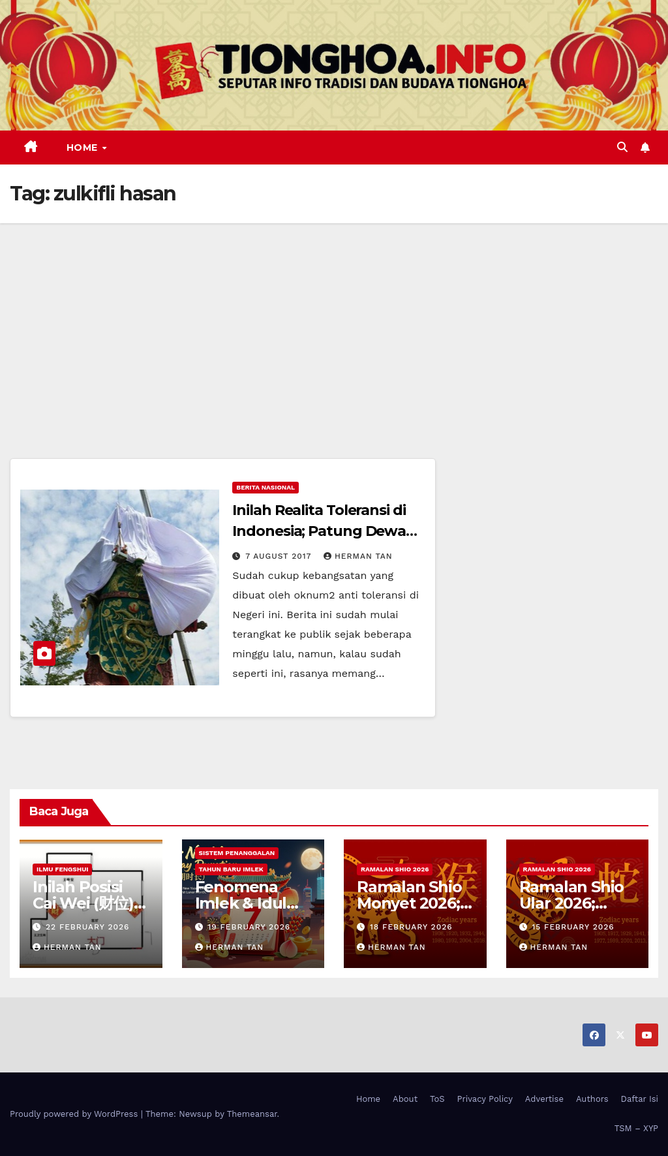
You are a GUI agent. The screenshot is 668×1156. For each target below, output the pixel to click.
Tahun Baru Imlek (231, 869)
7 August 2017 (279, 556)
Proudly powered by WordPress (75, 1114)
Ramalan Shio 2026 (395, 869)
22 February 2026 (87, 926)
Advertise (544, 1099)
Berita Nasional (265, 487)
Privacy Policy (485, 1099)
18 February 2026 (411, 926)
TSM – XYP (636, 1128)
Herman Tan (358, 556)
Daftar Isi (639, 1099)
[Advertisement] (334, 321)
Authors (592, 1099)
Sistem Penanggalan (237, 852)
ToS (437, 1099)
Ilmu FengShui (62, 869)
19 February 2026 (248, 926)
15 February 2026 (573, 926)
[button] (622, 147)
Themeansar (252, 1114)
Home (84, 147)
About (405, 1099)
